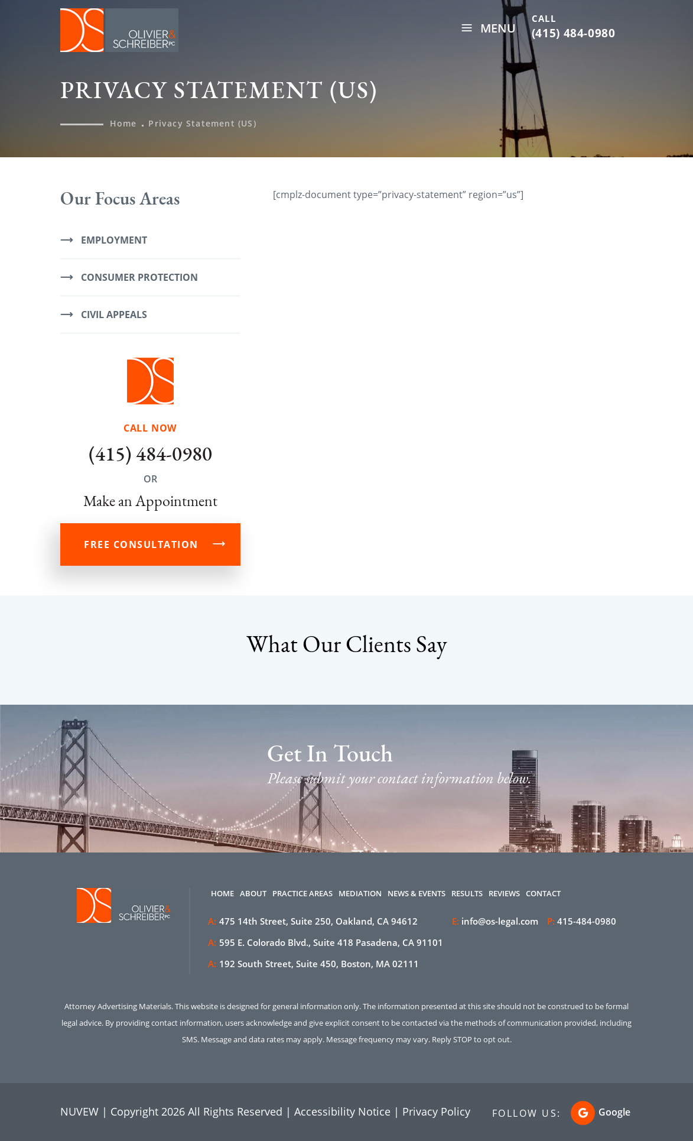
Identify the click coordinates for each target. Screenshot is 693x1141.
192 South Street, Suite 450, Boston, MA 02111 (313, 964)
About (253, 893)
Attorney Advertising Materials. (118, 1006)
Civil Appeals (114, 314)
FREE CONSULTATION (141, 544)
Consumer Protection (139, 277)
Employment (114, 240)
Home (222, 893)
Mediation (360, 893)
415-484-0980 (586, 921)
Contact (543, 893)
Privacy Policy (436, 1111)
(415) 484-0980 (574, 33)
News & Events (416, 893)
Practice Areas (302, 893)
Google (614, 1112)
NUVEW (79, 1111)
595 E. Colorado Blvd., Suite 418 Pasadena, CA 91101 (325, 942)
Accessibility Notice (342, 1111)
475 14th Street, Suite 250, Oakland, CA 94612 (313, 921)
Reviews (504, 893)
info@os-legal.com (499, 921)
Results (467, 893)
